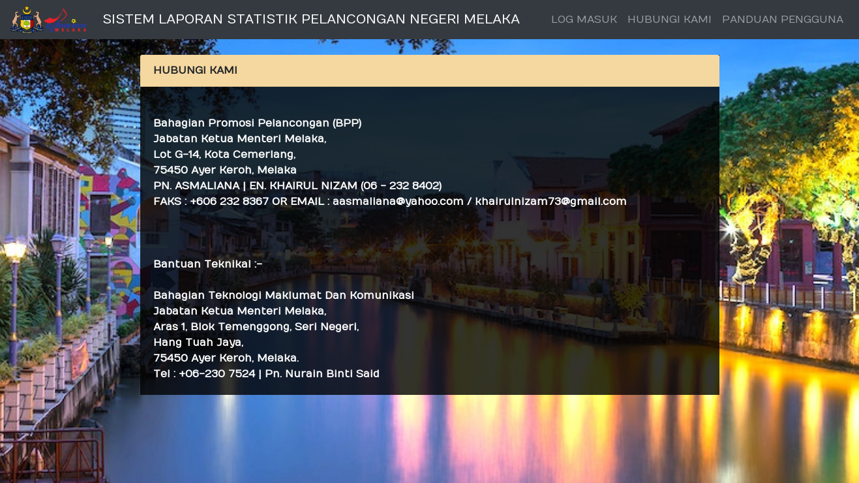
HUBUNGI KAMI (669, 19)
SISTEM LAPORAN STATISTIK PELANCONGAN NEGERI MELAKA (311, 19)
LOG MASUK (584, 19)
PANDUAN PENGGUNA (782, 19)
